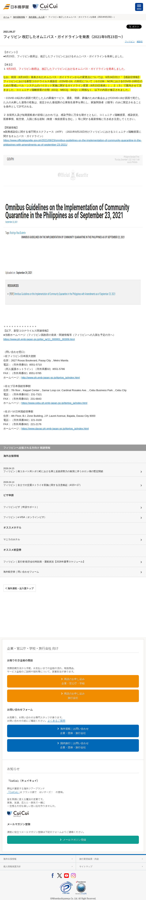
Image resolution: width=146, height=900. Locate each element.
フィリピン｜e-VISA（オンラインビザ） (24, 517)
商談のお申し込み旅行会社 (74, 695)
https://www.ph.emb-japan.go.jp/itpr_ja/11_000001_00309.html (39, 339)
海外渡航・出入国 (37, 17)
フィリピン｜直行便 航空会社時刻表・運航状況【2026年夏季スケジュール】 (44, 561)
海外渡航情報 (19, 17)
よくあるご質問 (56, 721)
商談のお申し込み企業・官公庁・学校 (73, 681)
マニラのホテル (11, 539)
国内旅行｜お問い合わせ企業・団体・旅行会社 (74, 745)
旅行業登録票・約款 (89, 859)
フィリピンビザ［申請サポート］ (21, 507)
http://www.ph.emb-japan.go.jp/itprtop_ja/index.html (50, 377)
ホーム (6, 17)
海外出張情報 (9, 859)
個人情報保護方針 (12, 866)
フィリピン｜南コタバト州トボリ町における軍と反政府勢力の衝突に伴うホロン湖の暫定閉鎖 (53, 471)
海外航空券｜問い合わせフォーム (21, 571)
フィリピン (130, 42)
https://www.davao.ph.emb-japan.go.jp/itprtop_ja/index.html (55, 428)
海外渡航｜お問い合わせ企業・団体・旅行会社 (74, 730)
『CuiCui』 (13, 792)
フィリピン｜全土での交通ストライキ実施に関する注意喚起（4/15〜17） (42, 485)
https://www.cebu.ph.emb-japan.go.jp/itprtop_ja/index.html (54, 402)
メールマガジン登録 (74, 839)
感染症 (140, 42)
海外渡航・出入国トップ (21, 588)
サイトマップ (85, 866)
